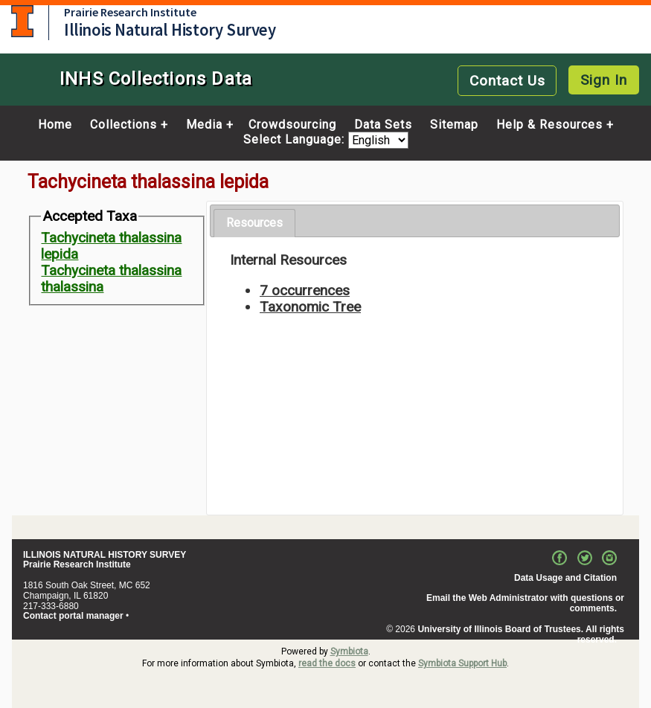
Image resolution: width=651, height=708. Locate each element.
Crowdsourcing (292, 125)
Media (204, 125)
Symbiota (349, 651)
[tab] (254, 223)
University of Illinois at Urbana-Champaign (22, 21)
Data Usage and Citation (565, 578)
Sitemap (454, 125)
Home (55, 125)
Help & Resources (549, 125)
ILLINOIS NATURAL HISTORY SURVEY (104, 555)
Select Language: (295, 140)
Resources (254, 223)
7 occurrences (305, 290)
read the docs (327, 663)
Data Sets (383, 125)
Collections (123, 125)
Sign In (603, 79)
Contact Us (507, 80)
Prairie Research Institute (130, 11)
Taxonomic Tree (310, 306)
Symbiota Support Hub (462, 663)
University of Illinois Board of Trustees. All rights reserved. (520, 634)
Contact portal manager (73, 616)
